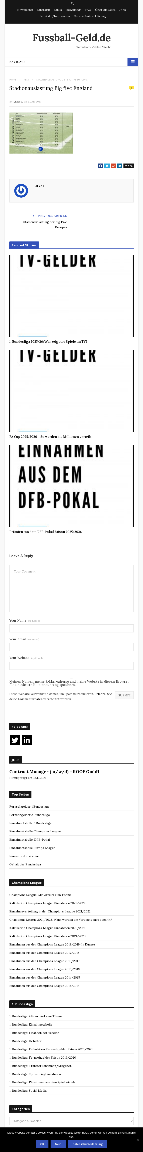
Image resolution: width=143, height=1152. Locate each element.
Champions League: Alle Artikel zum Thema (40, 895)
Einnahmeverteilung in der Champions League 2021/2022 (50, 911)
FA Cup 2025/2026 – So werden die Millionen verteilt (50, 437)
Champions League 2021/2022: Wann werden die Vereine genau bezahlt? (60, 920)
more (129, 166)
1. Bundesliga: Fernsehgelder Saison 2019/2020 (42, 1057)
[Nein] (138, 1140)
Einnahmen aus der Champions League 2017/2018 (44, 953)
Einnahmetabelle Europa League (32, 848)
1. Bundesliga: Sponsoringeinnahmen (35, 1074)
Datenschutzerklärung (90, 16)
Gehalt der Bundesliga (25, 864)
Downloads (73, 10)
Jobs (122, 10)
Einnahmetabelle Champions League (35, 831)
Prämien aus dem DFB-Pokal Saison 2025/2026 (45, 532)
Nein (58, 1144)
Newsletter (25, 10)
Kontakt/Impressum (55, 16)
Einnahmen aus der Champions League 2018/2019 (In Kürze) (52, 944)
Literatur (43, 10)
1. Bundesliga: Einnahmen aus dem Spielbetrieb (42, 1082)
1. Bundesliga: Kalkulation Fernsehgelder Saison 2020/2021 (51, 1049)
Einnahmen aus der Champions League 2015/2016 (44, 969)
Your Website (26, 657)
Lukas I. (18, 101)
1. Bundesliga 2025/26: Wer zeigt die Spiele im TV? (48, 342)
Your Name (24, 620)
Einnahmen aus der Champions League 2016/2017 (44, 961)
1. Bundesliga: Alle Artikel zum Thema (35, 1016)
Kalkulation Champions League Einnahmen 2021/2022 (47, 903)
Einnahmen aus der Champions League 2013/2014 (44, 986)
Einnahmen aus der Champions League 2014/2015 (44, 977)
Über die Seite (105, 10)
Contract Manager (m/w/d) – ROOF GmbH (54, 771)
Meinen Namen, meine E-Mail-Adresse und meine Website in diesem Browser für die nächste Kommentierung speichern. (69, 683)
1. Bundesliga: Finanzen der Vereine (34, 1033)
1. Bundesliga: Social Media (28, 1090)
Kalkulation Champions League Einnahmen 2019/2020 (47, 936)
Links (58, 10)
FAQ (88, 10)
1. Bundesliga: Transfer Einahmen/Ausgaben (40, 1066)
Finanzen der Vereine (24, 856)
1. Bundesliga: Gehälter (25, 1041)
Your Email (24, 639)
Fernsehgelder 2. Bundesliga (29, 815)
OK (42, 1144)
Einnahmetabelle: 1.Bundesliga (30, 823)
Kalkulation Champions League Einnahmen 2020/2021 (47, 928)
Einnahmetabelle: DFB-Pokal (29, 839)
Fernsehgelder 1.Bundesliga (29, 806)
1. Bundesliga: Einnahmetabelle (30, 1024)
